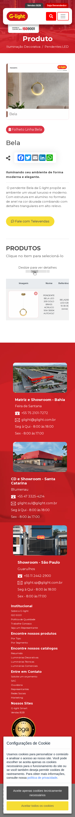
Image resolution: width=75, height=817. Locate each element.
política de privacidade (42, 777)
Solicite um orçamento (24, 676)
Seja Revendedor (57, 5)
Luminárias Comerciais (24, 665)
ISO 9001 (16, 615)
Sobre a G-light (20, 610)
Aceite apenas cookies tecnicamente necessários (37, 793)
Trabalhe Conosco (21, 623)
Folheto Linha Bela (25, 129)
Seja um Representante (24, 627)
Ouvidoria (17, 684)
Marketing (17, 697)
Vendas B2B (34, 5)
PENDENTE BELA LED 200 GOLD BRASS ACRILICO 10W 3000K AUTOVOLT (49, 304)
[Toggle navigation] (63, 16)
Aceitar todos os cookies (37, 805)
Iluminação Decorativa (23, 47)
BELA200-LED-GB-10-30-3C (65, 304)
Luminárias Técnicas (22, 661)
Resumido (17, 653)
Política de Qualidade (23, 619)
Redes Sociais (18, 693)
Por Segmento (19, 642)
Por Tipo (16, 638)
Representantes (20, 689)
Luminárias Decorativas (24, 657)
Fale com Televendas (30, 221)
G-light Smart (19, 708)
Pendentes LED (57, 47)
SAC (13, 680)
